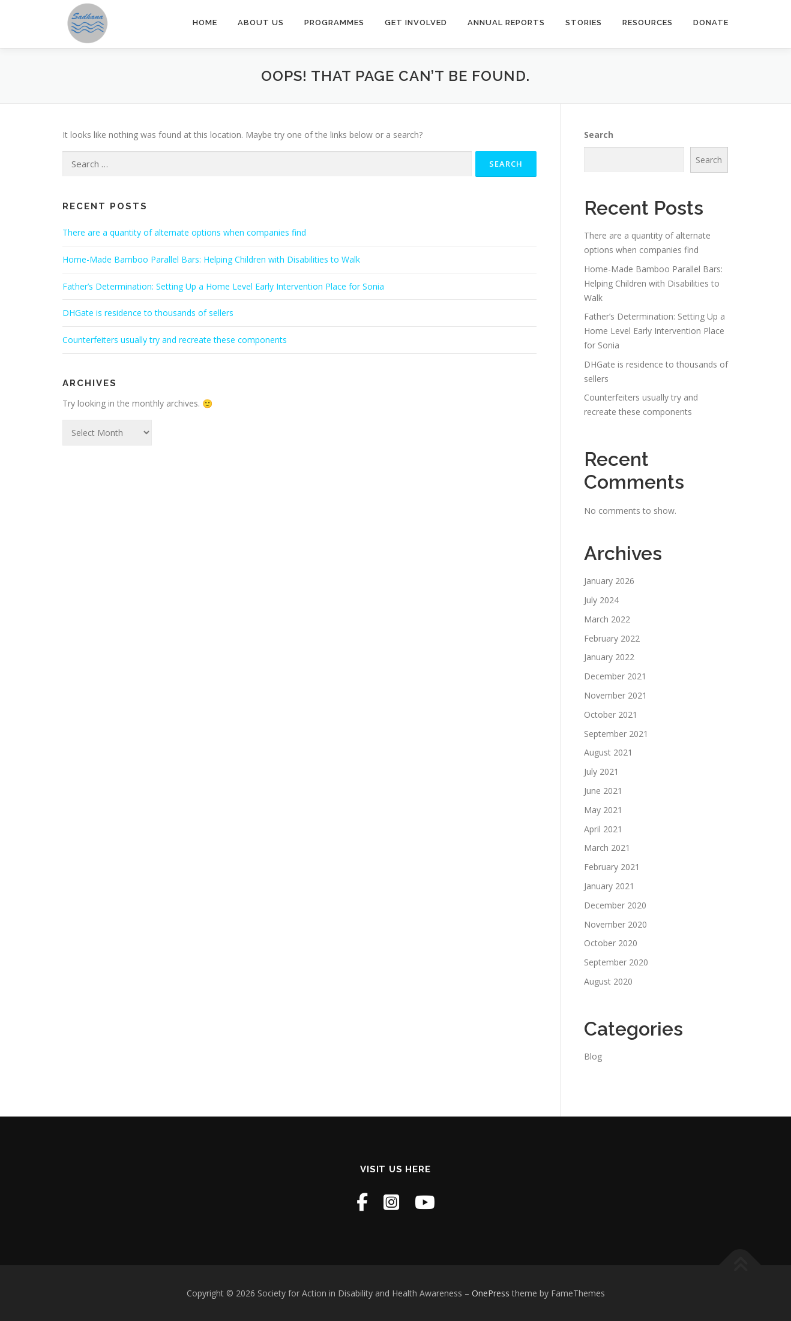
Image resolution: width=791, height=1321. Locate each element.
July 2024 (601, 600)
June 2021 (603, 790)
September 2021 (616, 733)
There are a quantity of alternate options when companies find (184, 232)
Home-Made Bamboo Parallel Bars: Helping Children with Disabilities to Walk (211, 259)
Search (598, 134)
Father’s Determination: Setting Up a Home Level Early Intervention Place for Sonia (223, 286)
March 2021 (607, 847)
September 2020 (616, 962)
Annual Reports (506, 22)
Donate (711, 22)
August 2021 (608, 752)
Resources (647, 22)
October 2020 (610, 943)
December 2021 (615, 676)
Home (205, 22)
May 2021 (603, 810)
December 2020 (615, 905)
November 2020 (615, 924)
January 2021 (609, 886)
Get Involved (416, 22)
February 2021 (612, 866)
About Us (261, 22)
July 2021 (601, 771)
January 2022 (609, 657)
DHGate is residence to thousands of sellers (147, 312)
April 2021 (603, 829)
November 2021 (615, 695)
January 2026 (609, 580)
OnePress (491, 1293)
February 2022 (612, 638)
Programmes (334, 22)
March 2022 (607, 619)
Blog (593, 1056)
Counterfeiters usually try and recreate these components (174, 339)
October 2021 (610, 714)
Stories (583, 22)
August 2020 (608, 981)
